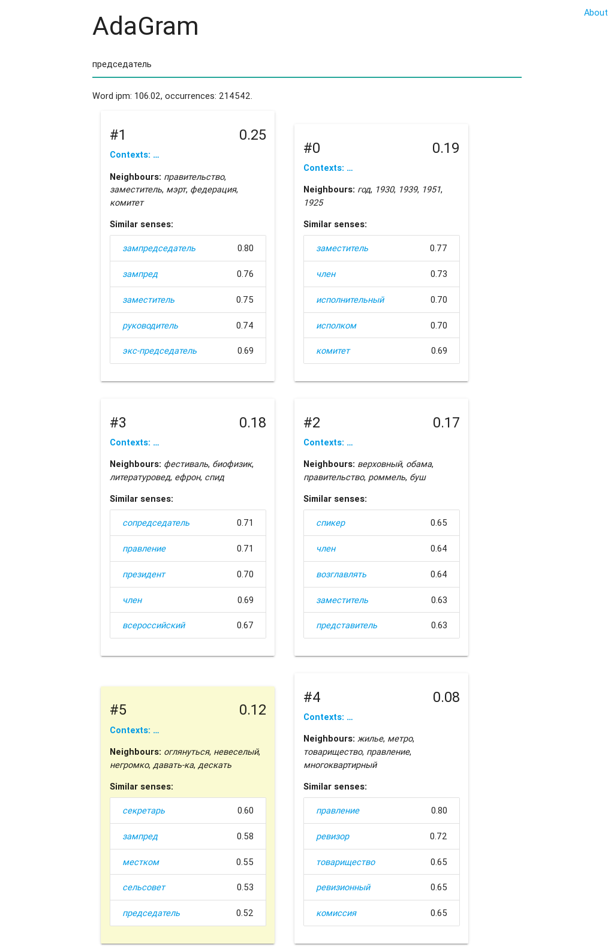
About (596, 12)
